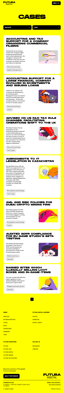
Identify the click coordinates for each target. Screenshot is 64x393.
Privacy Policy (56, 389)
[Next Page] (32, 299)
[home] (9, 3)
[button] (56, 3)
